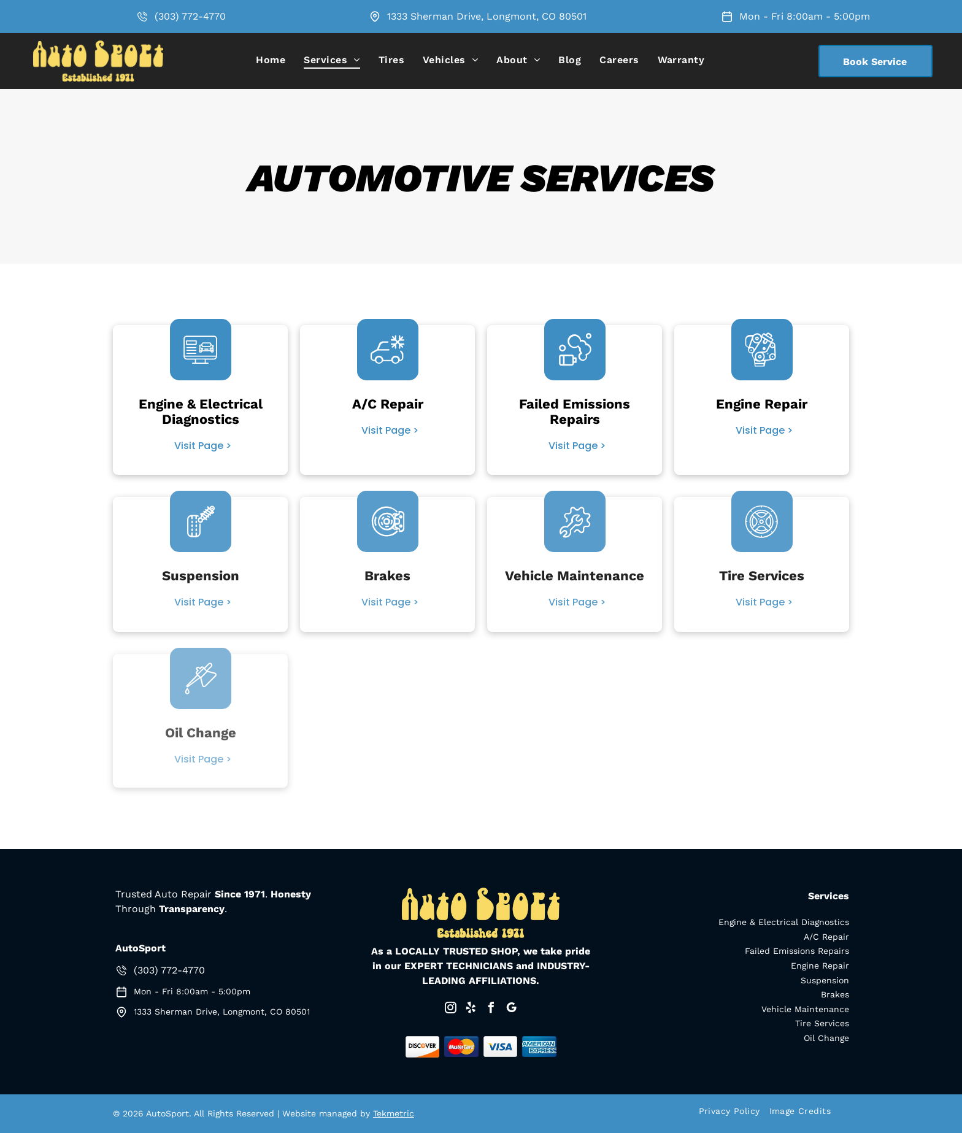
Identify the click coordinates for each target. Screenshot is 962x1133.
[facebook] (490, 1009)
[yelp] (470, 1009)
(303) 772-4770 (190, 16)
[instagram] (450, 1009)
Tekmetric (393, 1113)
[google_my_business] (511, 1009)
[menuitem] (270, 60)
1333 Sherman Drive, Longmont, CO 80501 (487, 16)
